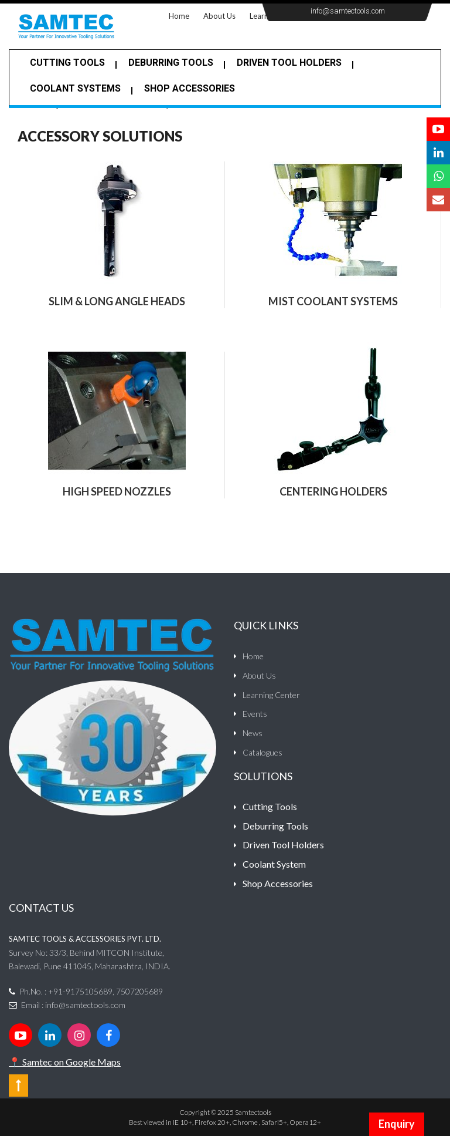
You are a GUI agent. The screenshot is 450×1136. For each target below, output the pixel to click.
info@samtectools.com (348, 10)
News (252, 733)
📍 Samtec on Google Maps (65, 1061)
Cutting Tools (67, 62)
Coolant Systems (75, 88)
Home (182, 15)
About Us (219, 16)
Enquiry (397, 1123)
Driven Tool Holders (289, 62)
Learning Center (271, 695)
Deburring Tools (275, 825)
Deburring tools (170, 62)
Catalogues (262, 752)
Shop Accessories (189, 88)
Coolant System (274, 863)
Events (255, 714)
